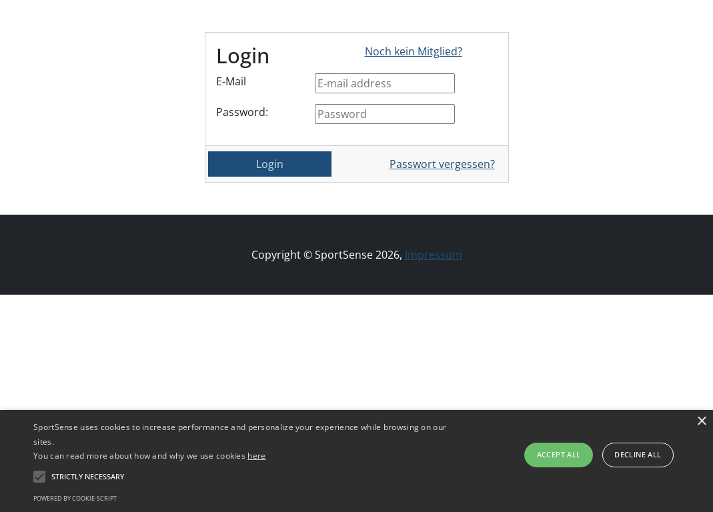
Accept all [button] (559, 454)
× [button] (701, 422)
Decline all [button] (637, 454)
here (256, 455)
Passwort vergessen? (442, 164)
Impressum (433, 254)
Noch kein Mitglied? (413, 51)
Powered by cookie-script (75, 498)
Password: (242, 112)
